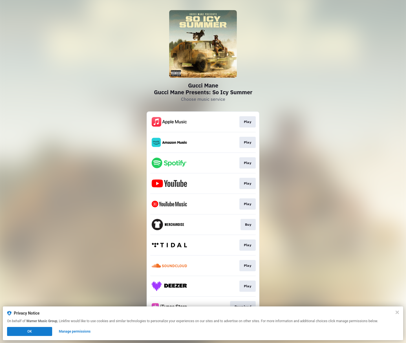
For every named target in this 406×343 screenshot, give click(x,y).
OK (29, 331)
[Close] (397, 312)
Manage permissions (75, 331)
